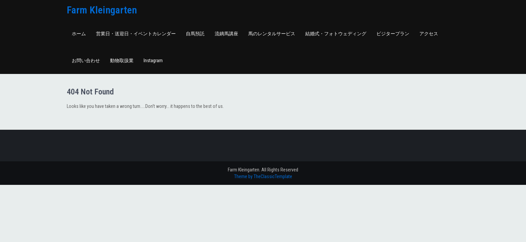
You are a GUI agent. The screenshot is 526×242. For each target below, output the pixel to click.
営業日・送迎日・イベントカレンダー (136, 33)
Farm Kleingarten (102, 10)
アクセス (428, 33)
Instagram (153, 60)
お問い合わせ (86, 60)
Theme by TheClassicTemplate (263, 176)
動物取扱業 (122, 60)
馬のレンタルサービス (271, 33)
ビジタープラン (392, 33)
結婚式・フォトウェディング (335, 33)
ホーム (79, 33)
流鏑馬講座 (226, 33)
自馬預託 (195, 33)
